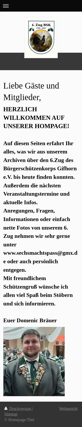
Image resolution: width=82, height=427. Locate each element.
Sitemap (10, 414)
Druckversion (18, 408)
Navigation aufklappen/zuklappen (41, 5)
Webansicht (68, 408)
